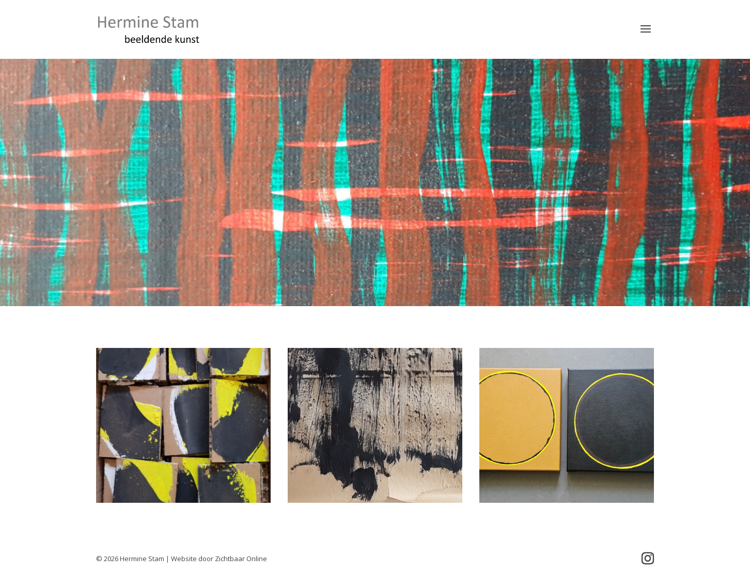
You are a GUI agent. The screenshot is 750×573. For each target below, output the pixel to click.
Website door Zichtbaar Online (219, 558)
